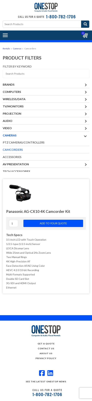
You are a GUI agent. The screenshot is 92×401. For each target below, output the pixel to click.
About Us (46, 353)
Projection (12, 113)
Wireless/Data (14, 99)
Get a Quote (46, 343)
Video (7, 128)
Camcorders (13, 149)
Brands (9, 84)
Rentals (6, 48)
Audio (7, 120)
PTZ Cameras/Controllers (23, 142)
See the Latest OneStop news (46, 381)
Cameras (17, 48)
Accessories (12, 157)
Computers (12, 91)
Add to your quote (53, 223)
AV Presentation (16, 164)
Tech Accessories (16, 171)
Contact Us (46, 348)
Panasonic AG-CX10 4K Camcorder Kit (38, 211)
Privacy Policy (46, 358)
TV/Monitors (13, 106)
